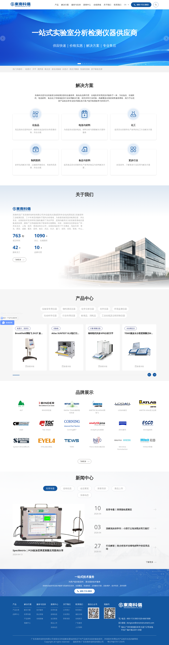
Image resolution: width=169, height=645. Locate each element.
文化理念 (66, 614)
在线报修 (39, 618)
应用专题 (50, 488)
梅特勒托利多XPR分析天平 (100, 333)
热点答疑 (39, 614)
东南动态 (84, 495)
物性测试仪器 (69, 308)
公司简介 (66, 610)
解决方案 (65, 4)
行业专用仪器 (69, 315)
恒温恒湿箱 (85, 69)
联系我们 (117, 4)
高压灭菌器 (74, 69)
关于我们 (107, 4)
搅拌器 (40, 69)
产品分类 (16, 610)
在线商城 (97, 4)
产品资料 (27, 618)
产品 (57, 4)
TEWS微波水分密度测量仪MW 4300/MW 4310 (139, 333)
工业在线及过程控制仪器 (113, 315)
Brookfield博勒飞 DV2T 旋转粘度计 (29, 333)
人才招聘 (78, 627)
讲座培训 (101, 488)
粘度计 (28, 69)
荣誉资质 (66, 618)
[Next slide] (166, 38)
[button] (79, 63)
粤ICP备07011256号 (116, 641)
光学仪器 (104, 308)
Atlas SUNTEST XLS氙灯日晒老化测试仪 (66, 333)
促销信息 (67, 488)
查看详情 (29, 366)
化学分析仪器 (87, 308)
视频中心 (27, 623)
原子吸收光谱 (96, 69)
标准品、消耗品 (88, 315)
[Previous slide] (2, 38)
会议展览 (84, 488)
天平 (34, 69)
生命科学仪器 (50, 315)
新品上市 (119, 488)
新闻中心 (87, 4)
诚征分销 (78, 614)
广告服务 (78, 623)
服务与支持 (76, 4)
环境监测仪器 (120, 308)
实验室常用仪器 (49, 308)
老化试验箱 (56, 69)
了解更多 (19, 259)
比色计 (65, 69)
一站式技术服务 (84, 577)
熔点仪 (47, 69)
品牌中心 (16, 614)
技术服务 (39, 610)
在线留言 (78, 618)
